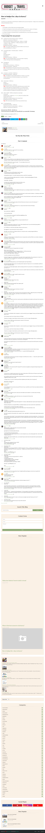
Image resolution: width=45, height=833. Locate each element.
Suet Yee (5, 383)
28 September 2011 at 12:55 (9, 438)
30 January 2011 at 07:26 (8, 290)
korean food (23, 755)
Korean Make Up (23, 757)
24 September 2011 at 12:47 (9, 424)
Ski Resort (23, 775)
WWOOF (23, 792)
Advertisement (23, 709)
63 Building (17, 95)
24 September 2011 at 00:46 (9, 397)
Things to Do (23, 782)
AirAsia (23, 711)
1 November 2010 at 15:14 (8, 184)
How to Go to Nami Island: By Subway (9, 684)
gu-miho (5, 370)
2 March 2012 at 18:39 (8, 497)
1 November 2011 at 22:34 (8, 466)
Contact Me (42, 831)
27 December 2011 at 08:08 (9, 481)
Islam (23, 741)
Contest (23, 719)
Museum (23, 767)
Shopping (23, 774)
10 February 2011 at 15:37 (8, 301)
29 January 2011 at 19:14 (8, 284)
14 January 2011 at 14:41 (8, 280)
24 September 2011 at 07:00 (9, 408)
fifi (4, 148)
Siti (4, 353)
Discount (23, 724)
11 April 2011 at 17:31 (7, 363)
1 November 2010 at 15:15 (8, 190)
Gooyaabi (17, 831)
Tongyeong (23, 784)
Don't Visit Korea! (5, 692)
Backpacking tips (23, 714)
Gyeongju (23, 731)
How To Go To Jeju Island (6, 677)
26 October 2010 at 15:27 (8, 150)
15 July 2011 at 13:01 (7, 393)
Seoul (23, 772)
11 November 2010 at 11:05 (8, 259)
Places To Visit (23, 770)
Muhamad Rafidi (7, 192)
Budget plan (23, 716)
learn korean (23, 760)
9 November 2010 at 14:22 (8, 220)
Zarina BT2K (3, 18)
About (39, 831)
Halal (23, 733)
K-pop (23, 750)
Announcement (23, 712)
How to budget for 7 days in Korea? (12, 651)
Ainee (5, 302)
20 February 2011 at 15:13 (8, 308)
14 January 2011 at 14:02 (8, 275)
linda (5, 473)
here (17, 114)
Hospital (23, 736)
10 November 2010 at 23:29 (9, 238)
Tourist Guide (23, 787)
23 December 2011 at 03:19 (9, 476)
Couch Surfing (23, 721)
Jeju (23, 745)
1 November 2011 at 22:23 (8, 452)
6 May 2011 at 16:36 (7, 368)
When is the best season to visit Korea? (13, 625)
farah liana (6, 273)
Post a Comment (4, 503)
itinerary (10, 116)
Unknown (6, 164)
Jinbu (23, 746)
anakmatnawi (6, 335)
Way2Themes (9, 831)
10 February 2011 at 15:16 (8, 294)
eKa (4, 395)
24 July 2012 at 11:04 (8, 501)
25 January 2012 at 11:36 (8, 488)
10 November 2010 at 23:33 (9, 244)
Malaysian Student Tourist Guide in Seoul (14, 580)
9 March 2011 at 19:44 (8, 352)
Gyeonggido (23, 729)
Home (35, 831)
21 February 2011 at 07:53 (8, 321)
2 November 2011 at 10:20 (8, 472)
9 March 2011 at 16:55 (8, 345)
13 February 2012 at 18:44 (8, 494)
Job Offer (23, 748)
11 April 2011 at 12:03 (7, 358)
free (23, 726)
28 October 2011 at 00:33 (8, 444)
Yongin (23, 796)
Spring (23, 779)
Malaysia (23, 762)
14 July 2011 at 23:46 (7, 388)
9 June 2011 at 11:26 (7, 382)
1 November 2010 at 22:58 (8, 202)
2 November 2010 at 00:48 (9, 206)
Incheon (23, 740)
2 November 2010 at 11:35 (8, 216)
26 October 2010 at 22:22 (8, 155)
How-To (6, 116)
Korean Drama (23, 753)
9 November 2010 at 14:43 (8, 232)
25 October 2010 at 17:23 (8, 147)
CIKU (5, 364)
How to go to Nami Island (6, 670)
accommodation (23, 707)
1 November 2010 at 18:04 (8, 198)
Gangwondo (23, 728)
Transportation (23, 789)
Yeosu (23, 794)
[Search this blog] (17, 510)
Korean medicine (23, 758)
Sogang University (23, 777)
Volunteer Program (23, 791)
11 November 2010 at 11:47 (8, 271)
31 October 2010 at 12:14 (8, 168)
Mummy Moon (6, 145)
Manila (23, 765)
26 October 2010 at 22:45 (8, 163)
